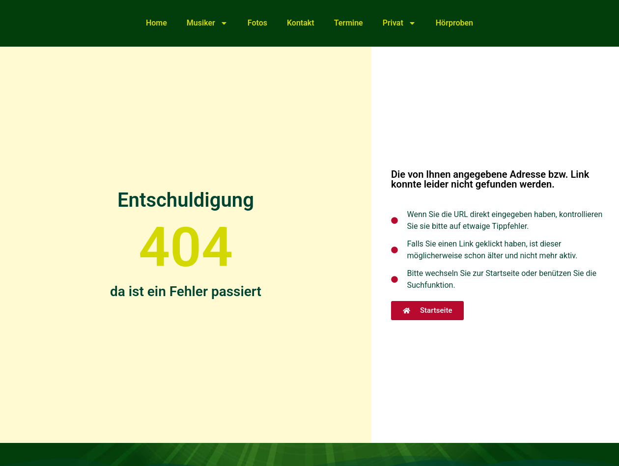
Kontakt (300, 22)
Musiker (207, 23)
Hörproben (454, 22)
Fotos (257, 22)
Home (156, 22)
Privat (399, 23)
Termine (348, 22)
